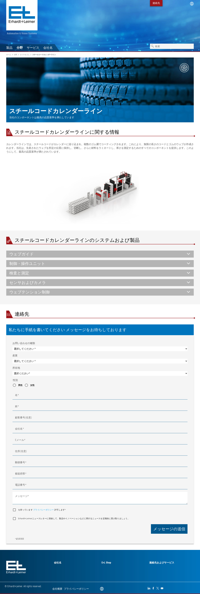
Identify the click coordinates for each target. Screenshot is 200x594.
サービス (33, 48)
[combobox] (172, 46)
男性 (20, 385)
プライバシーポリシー (43, 510)
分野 (20, 48)
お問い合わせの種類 (23, 343)
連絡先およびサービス (161, 562)
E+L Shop (106, 562)
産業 (15, 355)
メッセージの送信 (169, 529)
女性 (32, 385)
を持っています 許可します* (42, 510)
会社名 (48, 48)
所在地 (16, 367)
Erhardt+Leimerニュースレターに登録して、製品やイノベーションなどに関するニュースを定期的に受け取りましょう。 (74, 518)
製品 (9, 48)
